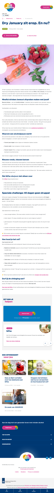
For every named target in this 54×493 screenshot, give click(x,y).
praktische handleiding (37, 128)
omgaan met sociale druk (41, 274)
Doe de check (46, 7)
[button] (4, 13)
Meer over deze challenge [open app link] (13, 341)
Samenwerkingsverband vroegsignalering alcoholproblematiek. (32, 487)
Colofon (17, 471)
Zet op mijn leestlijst (10, 35)
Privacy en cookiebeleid (33, 471)
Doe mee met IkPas (7, 287)
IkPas (5, 179)
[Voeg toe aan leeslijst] (22, 363)
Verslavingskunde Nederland (27, 469)
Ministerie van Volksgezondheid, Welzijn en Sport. (36, 485)
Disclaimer (23, 471)
